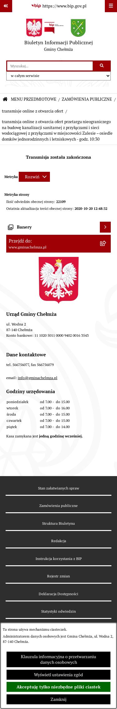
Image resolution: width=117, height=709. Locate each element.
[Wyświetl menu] (111, 6)
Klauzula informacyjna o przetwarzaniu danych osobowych (58, 659)
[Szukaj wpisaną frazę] (102, 65)
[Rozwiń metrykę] (34, 177)
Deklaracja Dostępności (58, 593)
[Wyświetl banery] (105, 227)
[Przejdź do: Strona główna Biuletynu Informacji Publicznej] (5, 100)
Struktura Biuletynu (58, 523)
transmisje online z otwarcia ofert (32, 111)
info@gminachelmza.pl (37, 377)
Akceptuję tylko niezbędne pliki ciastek (58, 687)
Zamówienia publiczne (58, 505)
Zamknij (58, 699)
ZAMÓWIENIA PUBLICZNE (87, 99)
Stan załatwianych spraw (58, 488)
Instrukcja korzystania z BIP (59, 558)
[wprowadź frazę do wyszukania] (50, 65)
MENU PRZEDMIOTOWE (33, 99)
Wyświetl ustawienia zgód (58, 675)
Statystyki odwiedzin (58, 611)
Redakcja (58, 540)
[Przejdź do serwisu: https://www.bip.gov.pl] (58, 6)
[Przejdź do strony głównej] (58, 36)
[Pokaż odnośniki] (6, 6)
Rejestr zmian (58, 576)
